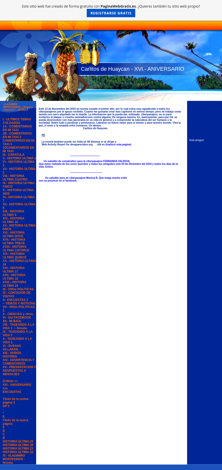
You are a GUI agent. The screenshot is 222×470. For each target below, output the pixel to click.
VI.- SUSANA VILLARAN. (12, 347)
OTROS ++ (10, 381)
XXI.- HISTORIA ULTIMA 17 (14, 269)
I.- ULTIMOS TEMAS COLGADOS (17, 121)
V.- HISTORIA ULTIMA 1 (19, 158)
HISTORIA (10, 356)
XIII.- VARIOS (12, 353)
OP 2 (6, 406)
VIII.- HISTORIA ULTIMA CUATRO (15, 177)
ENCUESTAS (12, 392)
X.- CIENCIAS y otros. (18, 314)
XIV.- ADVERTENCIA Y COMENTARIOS (19, 361)
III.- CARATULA (14, 154)
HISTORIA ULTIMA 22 (18, 452)
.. (4, 377)
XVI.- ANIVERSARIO (17, 385)
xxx (5, 388)
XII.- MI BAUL (12, 321)
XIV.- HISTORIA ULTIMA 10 (14, 220)
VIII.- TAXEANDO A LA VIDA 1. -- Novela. (18, 326)
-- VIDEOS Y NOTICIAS (19, 303)
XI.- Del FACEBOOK (17, 317)
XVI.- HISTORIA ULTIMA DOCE (14, 234)
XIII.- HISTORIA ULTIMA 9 (13, 213)
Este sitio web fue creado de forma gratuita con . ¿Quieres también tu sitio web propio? (111, 10)
